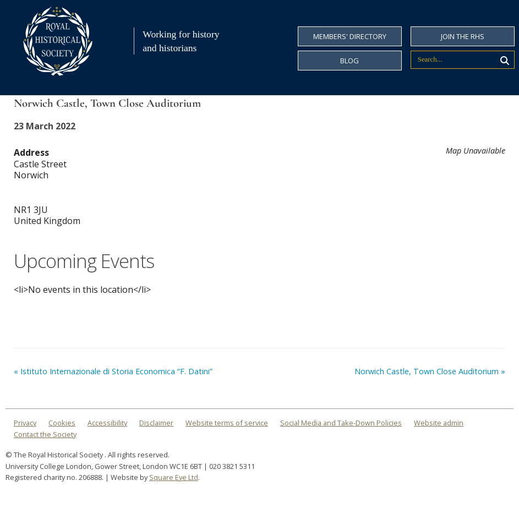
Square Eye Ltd (173, 477)
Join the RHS (462, 36)
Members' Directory (349, 36)
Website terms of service (226, 423)
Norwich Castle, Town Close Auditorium (429, 371)
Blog (349, 61)
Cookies (61, 423)
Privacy (25, 423)
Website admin (438, 423)
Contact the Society (45, 434)
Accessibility (107, 423)
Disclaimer (156, 423)
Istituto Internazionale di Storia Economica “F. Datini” (113, 371)
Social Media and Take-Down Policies (341, 423)
